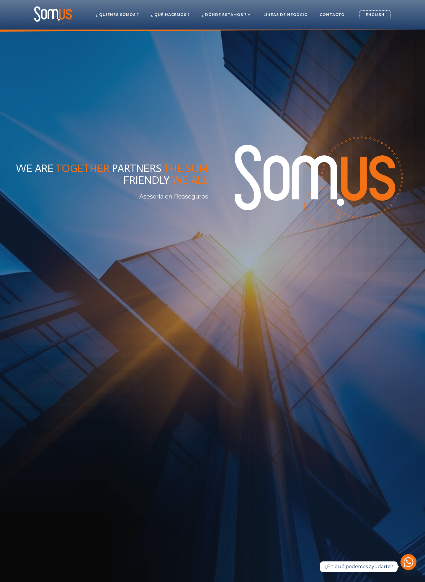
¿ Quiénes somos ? (117, 14)
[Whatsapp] (408, 567)
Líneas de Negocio (286, 14)
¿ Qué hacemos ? (170, 14)
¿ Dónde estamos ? (227, 14)
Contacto (332, 14)
